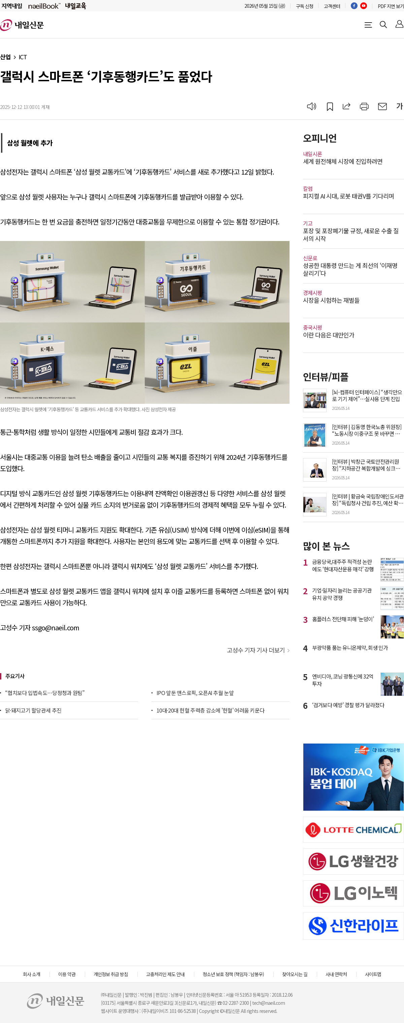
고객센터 (332, 6)
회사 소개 (31, 974)
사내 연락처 (336, 974)
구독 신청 (304, 6)
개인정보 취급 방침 (111, 974)
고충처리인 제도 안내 (165, 974)
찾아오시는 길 (294, 974)
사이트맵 (373, 974)
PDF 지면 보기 (391, 6)
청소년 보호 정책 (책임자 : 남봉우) (233, 974)
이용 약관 (66, 974)
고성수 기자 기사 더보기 (256, 649)
